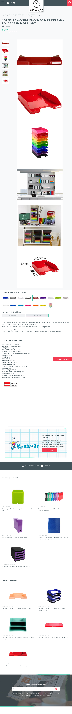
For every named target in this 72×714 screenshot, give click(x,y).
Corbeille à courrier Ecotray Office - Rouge (15, 666)
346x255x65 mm (37, 315)
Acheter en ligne (63, 359)
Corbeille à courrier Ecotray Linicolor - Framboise (53, 637)
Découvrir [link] (49, 450)
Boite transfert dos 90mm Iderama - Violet (14, 537)
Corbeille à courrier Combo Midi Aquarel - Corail (16, 608)
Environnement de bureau (16, 14)
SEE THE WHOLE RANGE (63, 480)
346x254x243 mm (13, 315)
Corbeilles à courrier (32, 14)
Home (4, 14)
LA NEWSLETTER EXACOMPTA (36, 684)
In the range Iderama (10, 478)
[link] (3, 3)
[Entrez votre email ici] (36, 689)
